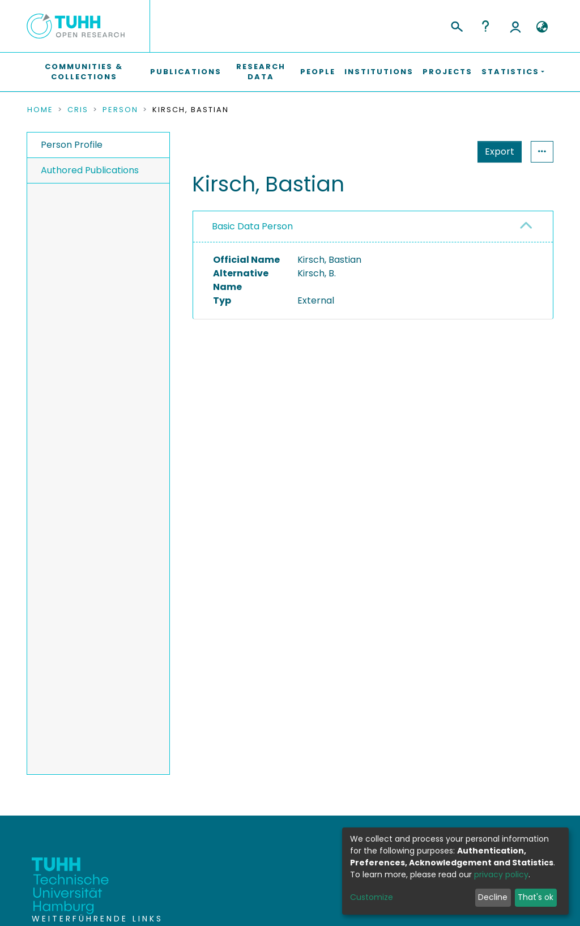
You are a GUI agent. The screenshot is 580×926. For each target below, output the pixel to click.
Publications (185, 71)
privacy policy (501, 874)
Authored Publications (90, 170)
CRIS (77, 110)
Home (40, 110)
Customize (371, 897)
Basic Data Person (252, 226)
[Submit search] (456, 25)
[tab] (373, 226)
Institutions (378, 71)
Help (485, 26)
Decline (493, 897)
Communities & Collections (84, 71)
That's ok (535, 897)
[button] (542, 27)
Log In (515, 26)
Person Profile (72, 144)
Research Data (260, 71)
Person (120, 110)
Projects (447, 71)
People (317, 71)
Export (499, 151)
